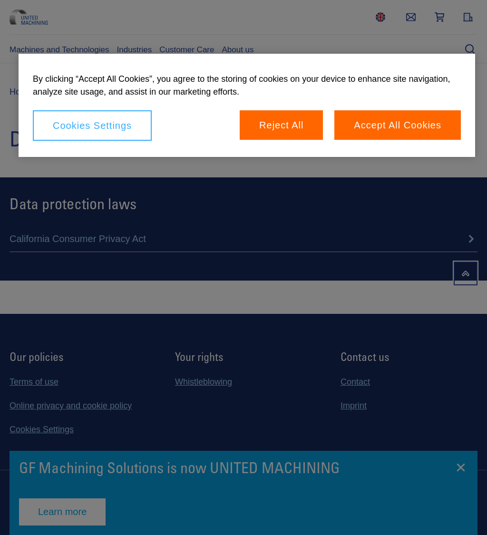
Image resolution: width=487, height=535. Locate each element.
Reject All (281, 125)
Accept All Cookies (397, 125)
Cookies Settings (92, 125)
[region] (247, 105)
